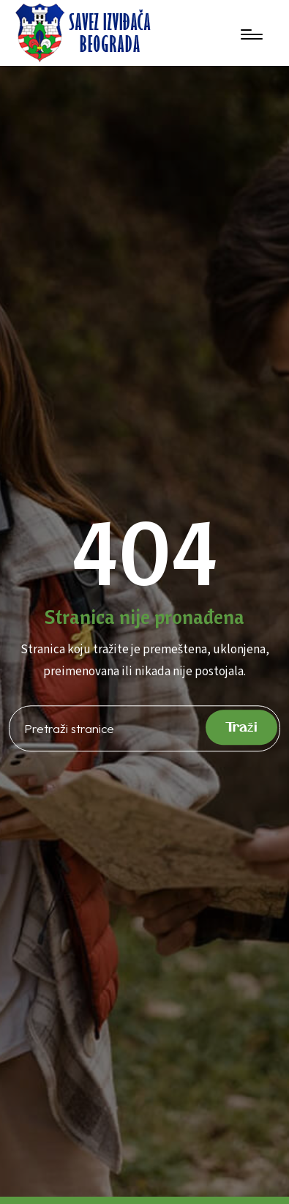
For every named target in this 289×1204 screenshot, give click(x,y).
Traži (241, 727)
